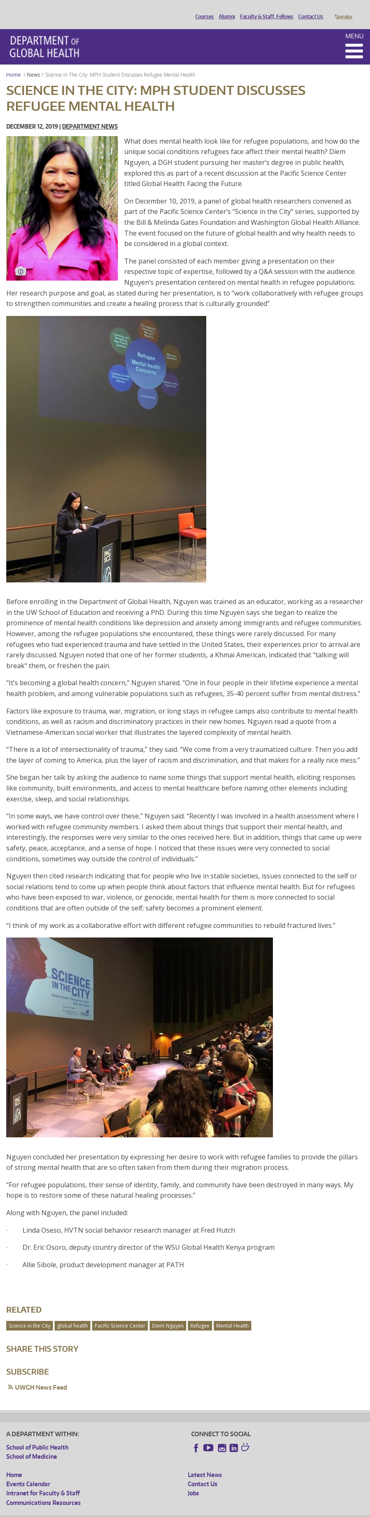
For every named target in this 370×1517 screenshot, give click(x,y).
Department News (90, 114)
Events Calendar (28, 1472)
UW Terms (150, 1510)
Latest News (205, 1463)
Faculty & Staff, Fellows (264, 9)
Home (13, 63)
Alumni (225, 9)
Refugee (200, 1314)
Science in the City (29, 1314)
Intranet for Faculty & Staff (43, 1481)
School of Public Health (37, 1435)
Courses (202, 9)
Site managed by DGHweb (200, 1510)
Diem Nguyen (168, 1314)
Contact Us (308, 9)
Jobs (193, 1481)
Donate (343, 9)
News (33, 63)
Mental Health (232, 1314)
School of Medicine (31, 1444)
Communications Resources (43, 1491)
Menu (354, 24)
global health (72, 1314)
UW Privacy (116, 1510)
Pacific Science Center (120, 1314)
